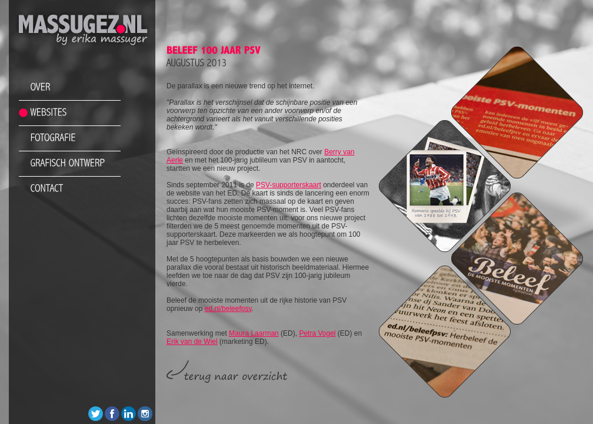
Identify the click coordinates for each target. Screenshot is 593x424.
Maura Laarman (254, 333)
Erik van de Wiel (192, 341)
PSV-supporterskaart (288, 185)
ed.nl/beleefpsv (228, 308)
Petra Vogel (317, 333)
